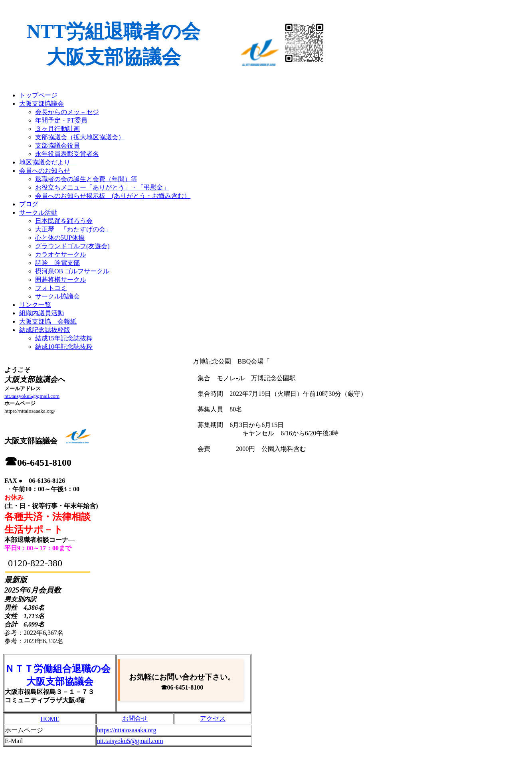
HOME (49, 718)
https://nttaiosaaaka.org (126, 730)
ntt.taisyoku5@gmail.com (31, 396)
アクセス (212, 718)
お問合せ (135, 718)
